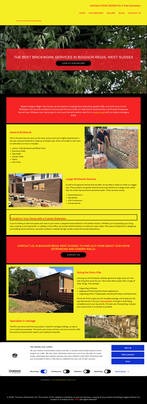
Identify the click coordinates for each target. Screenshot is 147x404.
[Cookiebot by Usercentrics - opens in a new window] (15, 399)
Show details (120, 399)
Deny (128, 389)
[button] (73, 63)
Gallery (111, 13)
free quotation (106, 301)
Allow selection (128, 383)
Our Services (96, 13)
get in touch (100, 112)
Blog (121, 13)
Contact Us (134, 13)
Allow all (127, 376)
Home (82, 13)
